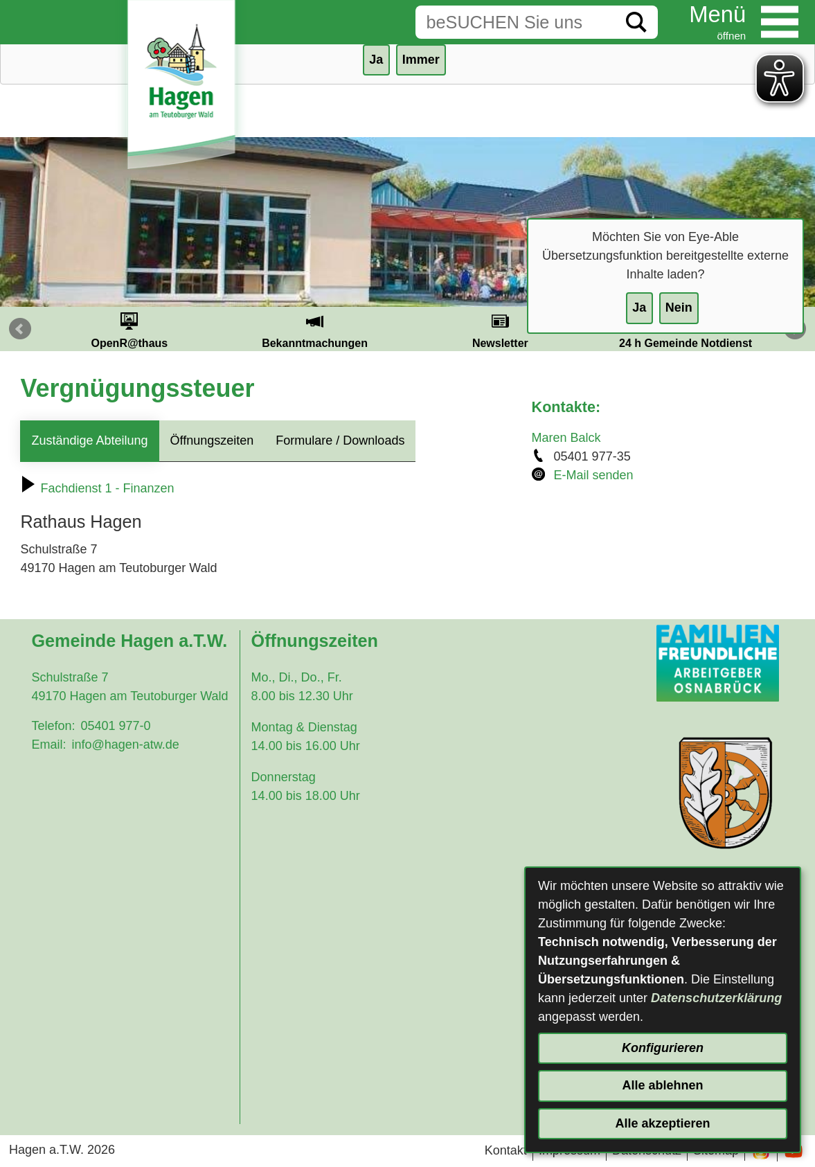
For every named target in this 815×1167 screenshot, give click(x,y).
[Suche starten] (636, 22)
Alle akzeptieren (662, 1123)
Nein (678, 307)
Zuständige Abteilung (89, 440)
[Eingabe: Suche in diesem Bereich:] (515, 22)
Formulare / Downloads (340, 440)
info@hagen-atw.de (125, 744)
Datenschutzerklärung (716, 998)
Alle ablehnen (662, 1085)
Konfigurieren (663, 1048)
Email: (48, 744)
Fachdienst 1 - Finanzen (97, 488)
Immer (421, 59)
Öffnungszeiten (212, 440)
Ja (639, 307)
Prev (20, 329)
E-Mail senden (594, 475)
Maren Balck (566, 438)
